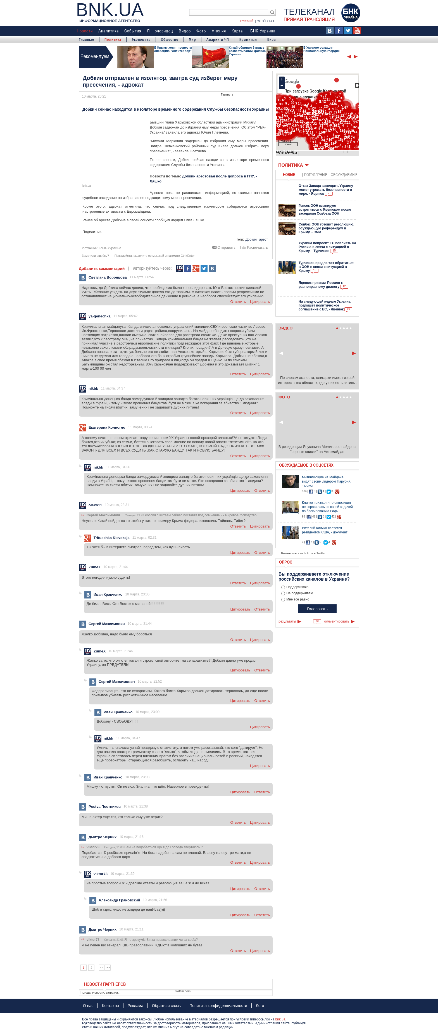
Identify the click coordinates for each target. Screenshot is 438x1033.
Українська (266, 21)
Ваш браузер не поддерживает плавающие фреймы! (317, 115)
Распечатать (257, 247)
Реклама (135, 1005)
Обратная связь (166, 1005)
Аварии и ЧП (217, 39)
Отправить (226, 247)
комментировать (336, 621)
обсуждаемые (344, 174)
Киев (271, 39)
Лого (260, 1005)
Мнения (218, 31)
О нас (88, 1005)
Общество (169, 39)
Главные (86, 39)
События (132, 31)
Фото (201, 31)
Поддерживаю (297, 587)
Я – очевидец (160, 31)
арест (263, 239)
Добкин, (251, 239)
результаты (287, 621)
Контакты (110, 1005)
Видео (185, 31)
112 (180, 269)
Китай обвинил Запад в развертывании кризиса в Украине (248, 51)
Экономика (141, 39)
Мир (192, 39)
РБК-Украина (110, 248)
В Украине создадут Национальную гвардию (322, 49)
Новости (85, 31)
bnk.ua (280, 1019)
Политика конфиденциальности (218, 1005)
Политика (112, 39)
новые (289, 174)
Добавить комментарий (102, 268)
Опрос (285, 562)
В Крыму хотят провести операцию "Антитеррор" (173, 49)
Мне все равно (297, 599)
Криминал (248, 39)
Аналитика (108, 31)
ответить (238, 302)
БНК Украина (262, 31)
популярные (315, 174)
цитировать (260, 302)
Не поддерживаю (299, 593)
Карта (237, 31)
